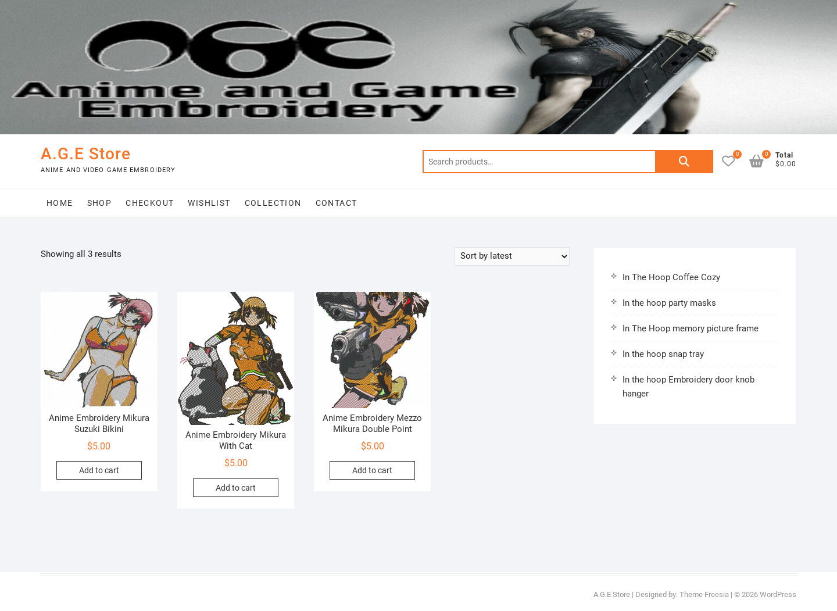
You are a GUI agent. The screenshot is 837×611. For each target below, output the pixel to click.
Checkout (150, 203)
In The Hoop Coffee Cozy (671, 277)
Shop (99, 203)
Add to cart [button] (99, 470)
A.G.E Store (86, 153)
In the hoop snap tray (663, 354)
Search (684, 161)
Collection (273, 203)
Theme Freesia (704, 594)
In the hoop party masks (669, 303)
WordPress (778, 594)
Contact (336, 203)
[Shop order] (512, 256)
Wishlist (209, 203)
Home (59, 203)
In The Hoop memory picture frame (691, 328)
